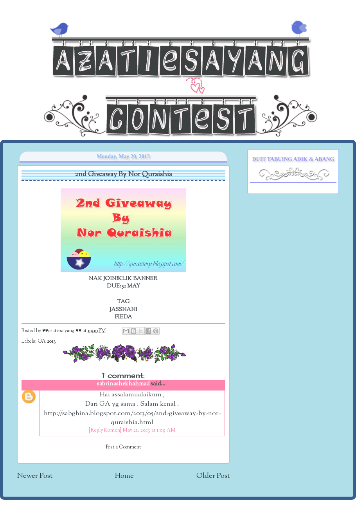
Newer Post (34, 476)
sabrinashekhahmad (123, 384)
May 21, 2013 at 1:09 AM (149, 430)
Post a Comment (123, 447)
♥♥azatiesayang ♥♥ (62, 330)
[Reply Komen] (105, 430)
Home (124, 476)
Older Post (213, 476)
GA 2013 (47, 341)
